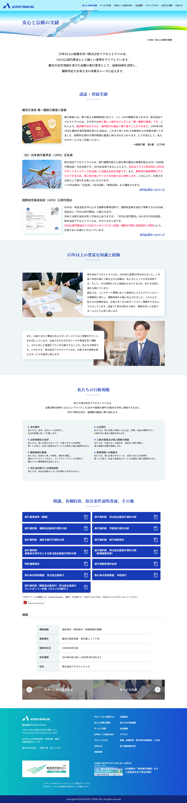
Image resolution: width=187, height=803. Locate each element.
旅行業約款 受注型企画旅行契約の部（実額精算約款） (115, 551)
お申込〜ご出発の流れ (123, 5)
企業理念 (124, 716)
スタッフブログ (152, 5)
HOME (150, 39)
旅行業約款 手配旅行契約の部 (111, 528)
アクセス (124, 734)
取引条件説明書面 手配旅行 (110, 575)
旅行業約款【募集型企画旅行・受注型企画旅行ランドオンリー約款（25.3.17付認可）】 (51, 587)
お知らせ (179, 5)
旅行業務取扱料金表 (105, 563)
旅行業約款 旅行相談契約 (109, 539)
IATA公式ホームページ (152, 234)
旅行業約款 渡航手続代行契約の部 (44, 539)
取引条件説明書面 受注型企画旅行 (44, 575)
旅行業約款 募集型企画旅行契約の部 (46, 528)
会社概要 (139, 5)
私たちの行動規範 (128, 722)
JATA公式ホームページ (152, 189)
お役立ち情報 (166, 5)
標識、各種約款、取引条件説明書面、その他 (140, 740)
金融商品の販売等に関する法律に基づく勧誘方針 (113, 763)
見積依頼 (98, 751)
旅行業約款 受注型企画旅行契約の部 (115, 517)
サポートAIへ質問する (104, 716)
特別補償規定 (32, 563)
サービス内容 (105, 5)
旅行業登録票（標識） (37, 517)
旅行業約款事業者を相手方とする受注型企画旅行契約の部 (50, 551)
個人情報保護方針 (128, 746)
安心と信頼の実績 (89, 5)
